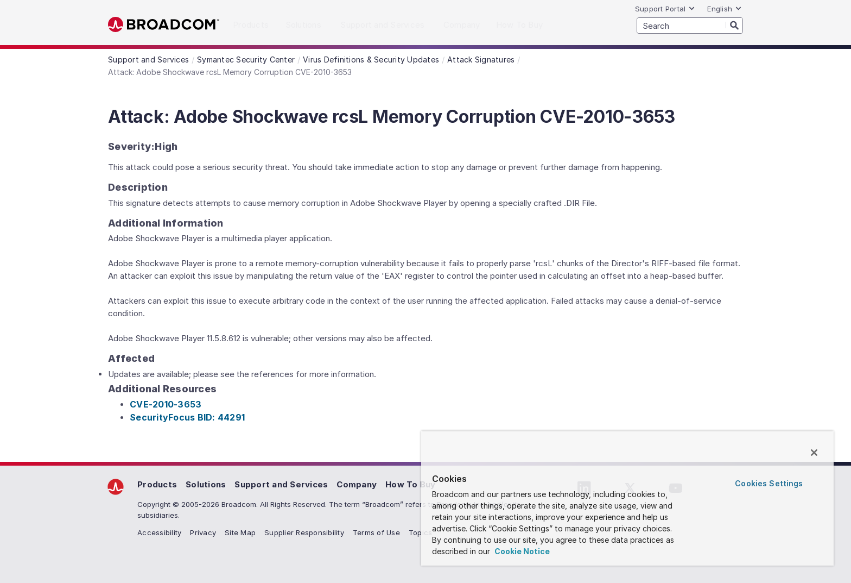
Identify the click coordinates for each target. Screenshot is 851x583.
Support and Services (281, 484)
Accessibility (159, 532)
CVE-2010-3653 (165, 404)
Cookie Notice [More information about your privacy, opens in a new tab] (521, 551)
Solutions (206, 484)
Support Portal (665, 8)
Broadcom (163, 24)
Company (356, 484)
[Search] (734, 25)
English (724, 8)
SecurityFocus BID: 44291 (187, 417)
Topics (421, 532)
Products (157, 484)
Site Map (240, 532)
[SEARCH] (689, 25)
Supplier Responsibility (304, 532)
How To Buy (410, 484)
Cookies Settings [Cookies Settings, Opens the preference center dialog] (769, 483)
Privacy (203, 532)
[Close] (814, 453)
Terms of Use (376, 532)
